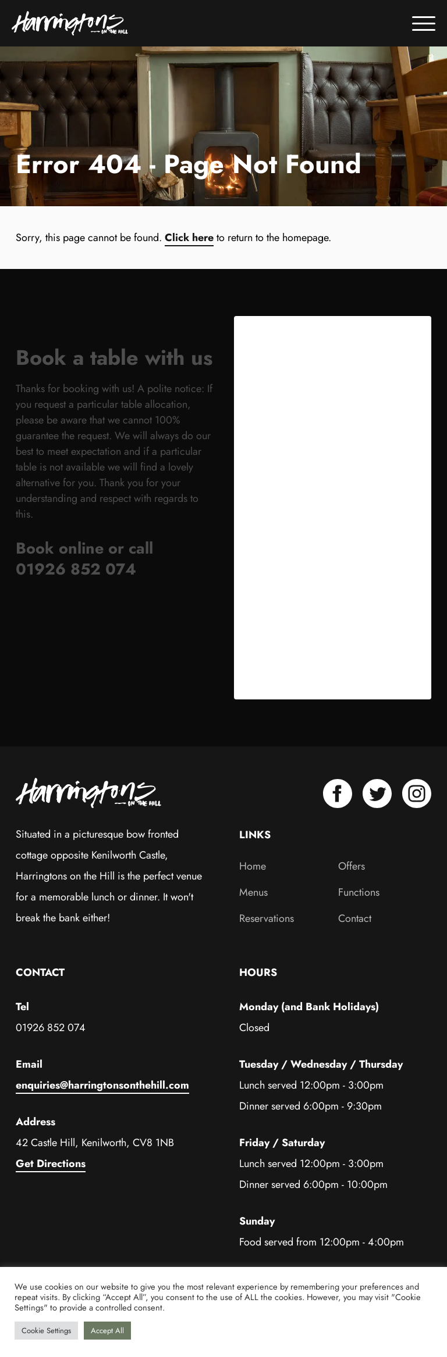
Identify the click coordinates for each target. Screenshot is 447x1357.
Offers (351, 866)
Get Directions (51, 1163)
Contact (354, 918)
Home (252, 866)
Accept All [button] (107, 1330)
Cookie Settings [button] (46, 1330)
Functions (358, 892)
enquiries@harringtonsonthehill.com (102, 1085)
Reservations (266, 918)
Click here (189, 237)
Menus (253, 892)
